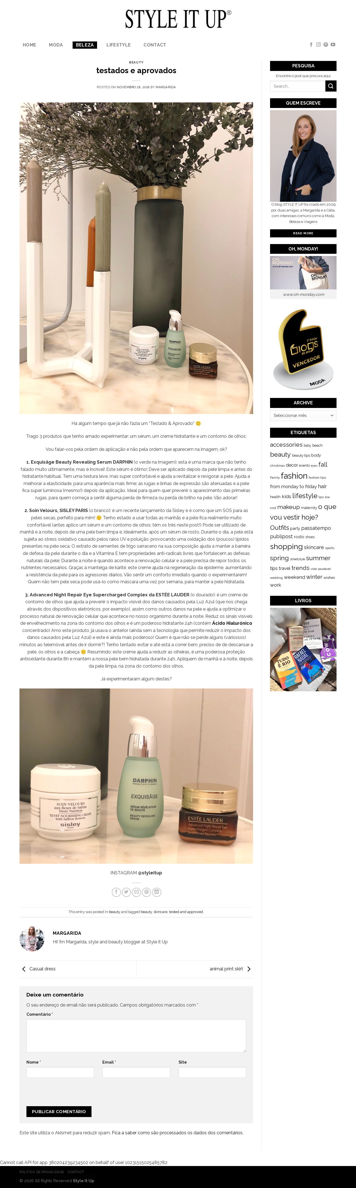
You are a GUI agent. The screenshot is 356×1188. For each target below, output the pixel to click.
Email (109, 1062)
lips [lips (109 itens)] (321, 497)
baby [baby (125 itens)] (307, 445)
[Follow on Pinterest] (325, 45)
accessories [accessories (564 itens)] (286, 444)
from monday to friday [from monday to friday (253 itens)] (293, 486)
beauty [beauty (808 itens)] (280, 454)
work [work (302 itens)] (275, 585)
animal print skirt (231, 968)
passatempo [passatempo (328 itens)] (316, 528)
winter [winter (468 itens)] (314, 577)
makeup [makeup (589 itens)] (288, 506)
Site (183, 1062)
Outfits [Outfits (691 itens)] (279, 527)
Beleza (85, 45)
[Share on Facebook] (116, 892)
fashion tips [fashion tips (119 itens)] (317, 477)
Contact (155, 45)
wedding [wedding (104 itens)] (276, 578)
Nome (33, 1062)
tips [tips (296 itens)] (274, 568)
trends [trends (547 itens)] (300, 567)
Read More (303, 233)
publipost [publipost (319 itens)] (281, 536)
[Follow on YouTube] (333, 45)
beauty (136, 62)
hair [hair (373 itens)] (322, 486)
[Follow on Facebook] (311, 45)
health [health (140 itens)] (275, 497)
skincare (160, 912)
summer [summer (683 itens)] (318, 558)
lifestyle (119, 45)
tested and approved (186, 912)
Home (29, 45)
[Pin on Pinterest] (146, 892)
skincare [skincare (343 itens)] (314, 547)
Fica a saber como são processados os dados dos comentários (177, 1132)
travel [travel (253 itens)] (284, 568)
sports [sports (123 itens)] (329, 548)
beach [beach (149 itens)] (317, 445)
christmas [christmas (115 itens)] (277, 466)
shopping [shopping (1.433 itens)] (286, 546)
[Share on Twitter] (126, 892)
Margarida (166, 87)
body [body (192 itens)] (316, 455)
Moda (56, 45)
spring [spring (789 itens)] (279, 558)
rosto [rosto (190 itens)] (299, 536)
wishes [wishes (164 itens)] (329, 577)
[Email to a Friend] (136, 892)
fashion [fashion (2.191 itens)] (294, 476)
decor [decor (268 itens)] (292, 465)
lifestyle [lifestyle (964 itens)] (304, 496)
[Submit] (331, 85)
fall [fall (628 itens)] (322, 464)
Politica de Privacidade (41, 1172)
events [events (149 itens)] (304, 465)
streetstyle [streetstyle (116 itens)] (297, 559)
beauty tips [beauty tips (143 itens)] (301, 455)
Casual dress (37, 968)
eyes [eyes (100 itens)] (314, 465)
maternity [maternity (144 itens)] (309, 508)
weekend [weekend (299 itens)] (294, 577)
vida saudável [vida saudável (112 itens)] (321, 569)
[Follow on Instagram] (318, 45)
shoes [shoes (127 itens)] (310, 537)
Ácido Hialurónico (232, 623)
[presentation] (64, 1094)
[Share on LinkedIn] (156, 892)
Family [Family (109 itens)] (275, 477)
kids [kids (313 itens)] (286, 496)
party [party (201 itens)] (295, 528)
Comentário (39, 1014)
